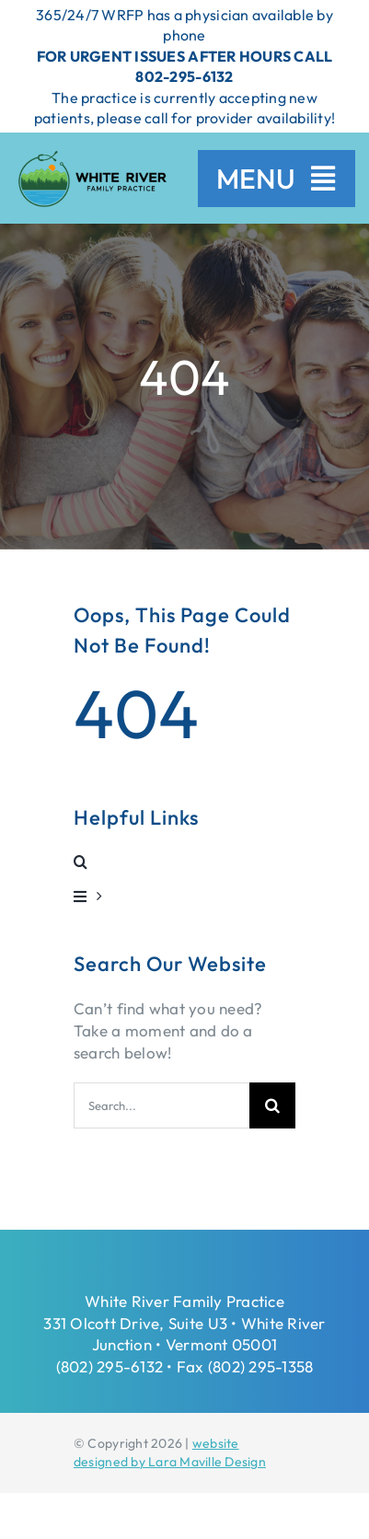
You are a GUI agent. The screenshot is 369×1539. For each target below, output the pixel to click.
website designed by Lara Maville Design (170, 1452)
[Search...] (161, 1105)
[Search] (272, 1105)
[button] (184, 861)
